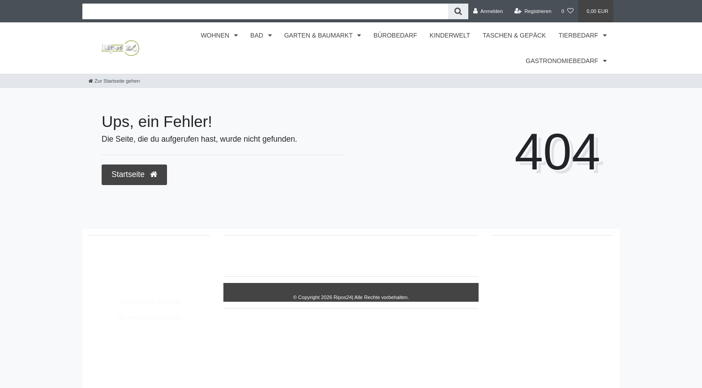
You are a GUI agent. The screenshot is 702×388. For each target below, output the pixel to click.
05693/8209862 (120, 267)
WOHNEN (216, 35)
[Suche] (458, 11)
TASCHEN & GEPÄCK (514, 35)
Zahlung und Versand (149, 301)
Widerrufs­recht (260, 255)
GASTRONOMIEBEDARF (563, 60)
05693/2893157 (120, 257)
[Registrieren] (532, 11)
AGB (417, 255)
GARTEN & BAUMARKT (319, 35)
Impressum (308, 255)
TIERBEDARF (579, 35)
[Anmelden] (488, 11)
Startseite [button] (134, 174)
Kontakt (446, 255)
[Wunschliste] (567, 11)
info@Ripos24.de (122, 276)
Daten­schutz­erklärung (367, 255)
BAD (257, 35)
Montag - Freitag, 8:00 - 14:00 (139, 286)
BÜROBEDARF (395, 35)
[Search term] (265, 11)
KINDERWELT (450, 35)
